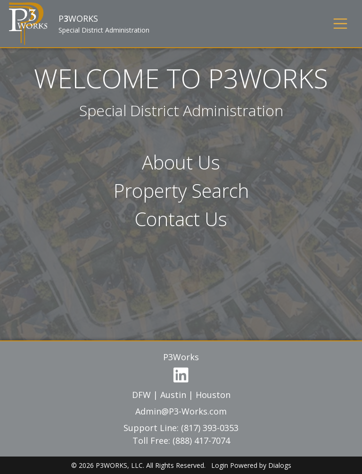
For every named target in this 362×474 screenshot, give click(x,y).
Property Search (181, 190)
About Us (181, 162)
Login (219, 465)
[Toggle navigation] (340, 23)
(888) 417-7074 (201, 440)
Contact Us (181, 219)
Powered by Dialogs (260, 465)
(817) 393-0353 (210, 427)
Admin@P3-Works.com (181, 411)
